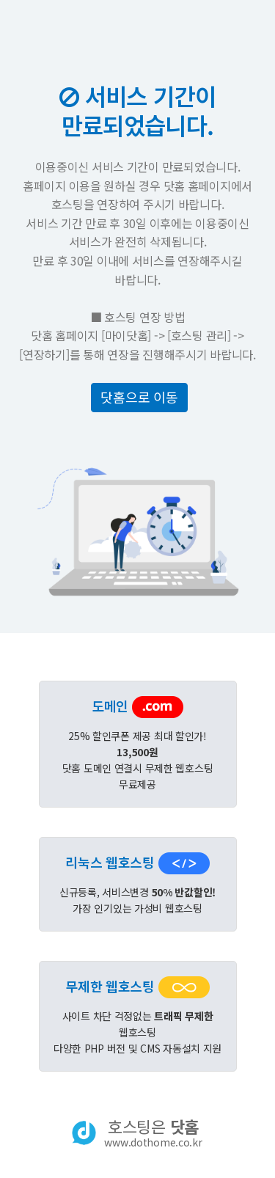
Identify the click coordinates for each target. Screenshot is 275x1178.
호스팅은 (153, 1132)
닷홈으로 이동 (138, 396)
